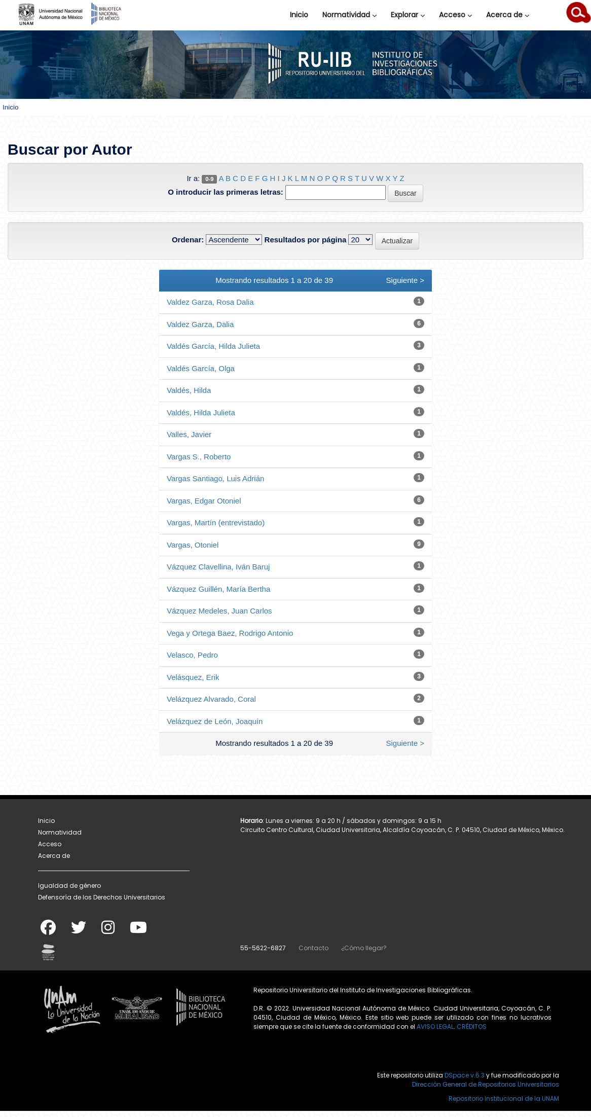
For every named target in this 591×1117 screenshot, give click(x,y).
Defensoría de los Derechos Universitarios (101, 897)
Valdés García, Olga (201, 368)
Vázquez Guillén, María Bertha (218, 589)
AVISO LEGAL (435, 1026)
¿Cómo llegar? (364, 948)
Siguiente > (405, 280)
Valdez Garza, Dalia (200, 324)
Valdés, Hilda (189, 390)
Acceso (455, 15)
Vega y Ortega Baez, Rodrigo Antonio (230, 633)
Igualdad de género (69, 885)
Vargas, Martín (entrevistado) (216, 522)
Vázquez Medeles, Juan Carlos (219, 610)
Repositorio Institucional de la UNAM (504, 1098)
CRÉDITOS (472, 1026)
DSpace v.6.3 (465, 1075)
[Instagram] (108, 930)
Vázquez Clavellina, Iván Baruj (218, 566)
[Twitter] (78, 930)
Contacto (313, 948)
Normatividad (349, 15)
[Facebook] (48, 930)
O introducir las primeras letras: (225, 192)
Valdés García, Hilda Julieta (213, 346)
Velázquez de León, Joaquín (215, 721)
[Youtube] (138, 930)
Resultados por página (306, 239)
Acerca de (507, 15)
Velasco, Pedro (192, 655)
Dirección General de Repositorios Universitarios (485, 1084)
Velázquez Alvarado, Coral (211, 699)
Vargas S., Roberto (199, 456)
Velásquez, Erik (193, 677)
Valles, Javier (189, 434)
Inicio (299, 15)
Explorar (408, 15)
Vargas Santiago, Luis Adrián (215, 478)
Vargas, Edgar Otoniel (204, 500)
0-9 (209, 179)
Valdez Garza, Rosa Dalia (210, 302)
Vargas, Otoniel (192, 545)
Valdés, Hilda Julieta (201, 412)
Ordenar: (188, 239)
